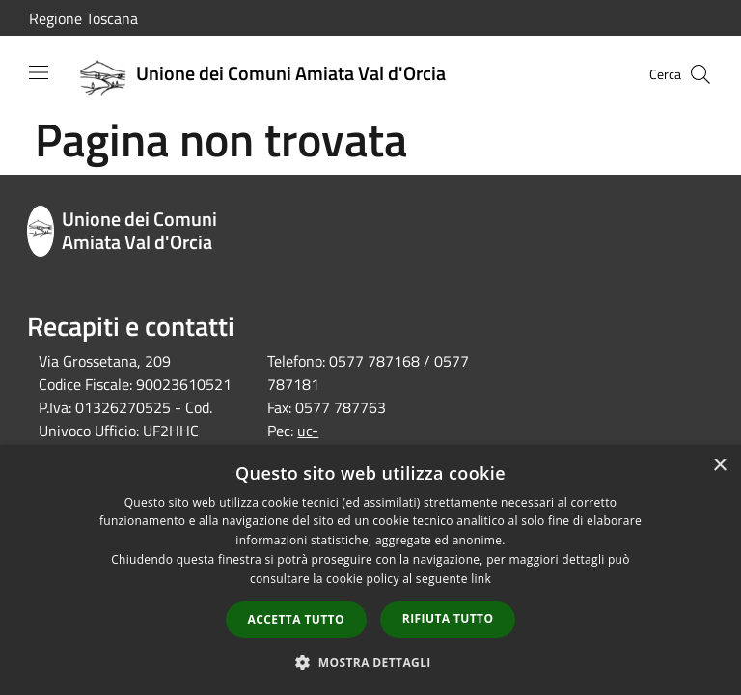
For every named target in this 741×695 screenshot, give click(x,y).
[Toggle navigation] (38, 72)
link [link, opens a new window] (481, 578)
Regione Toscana (83, 18)
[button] (370, 662)
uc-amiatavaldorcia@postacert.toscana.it (391, 442)
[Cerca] (700, 74)
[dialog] (370, 570)
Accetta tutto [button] (296, 619)
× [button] (719, 466)
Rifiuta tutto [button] (448, 618)
